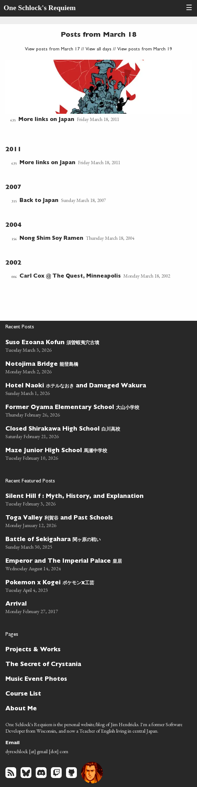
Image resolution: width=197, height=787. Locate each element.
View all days (98, 49)
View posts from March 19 (144, 49)
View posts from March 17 (52, 49)
